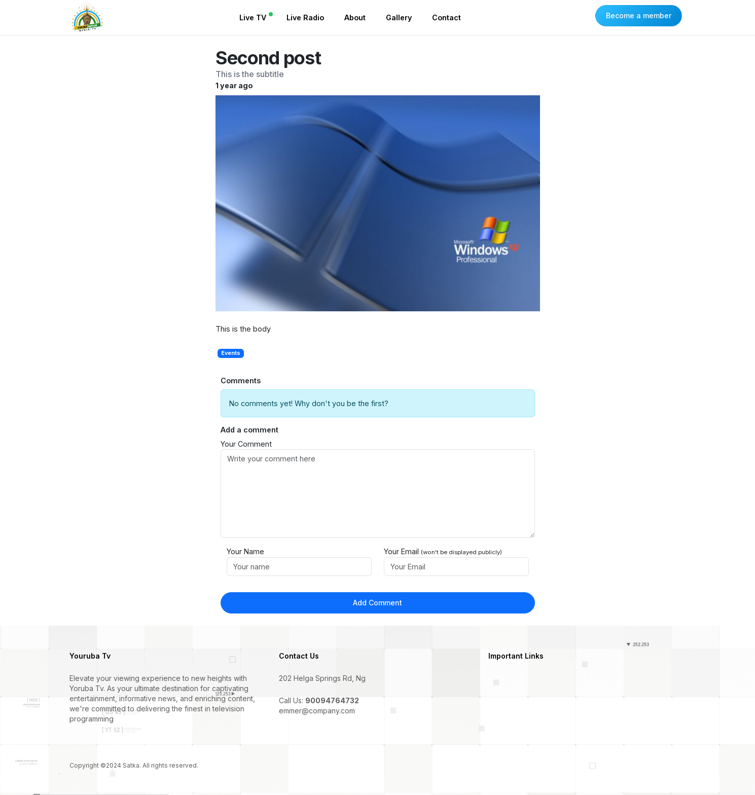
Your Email (443, 551)
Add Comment (377, 602)
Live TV (252, 17)
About (355, 17)
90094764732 (332, 700)
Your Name (245, 551)
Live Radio (305, 17)
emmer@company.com (317, 710)
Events (230, 353)
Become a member (638, 15)
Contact (446, 17)
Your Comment (246, 444)
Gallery (399, 17)
